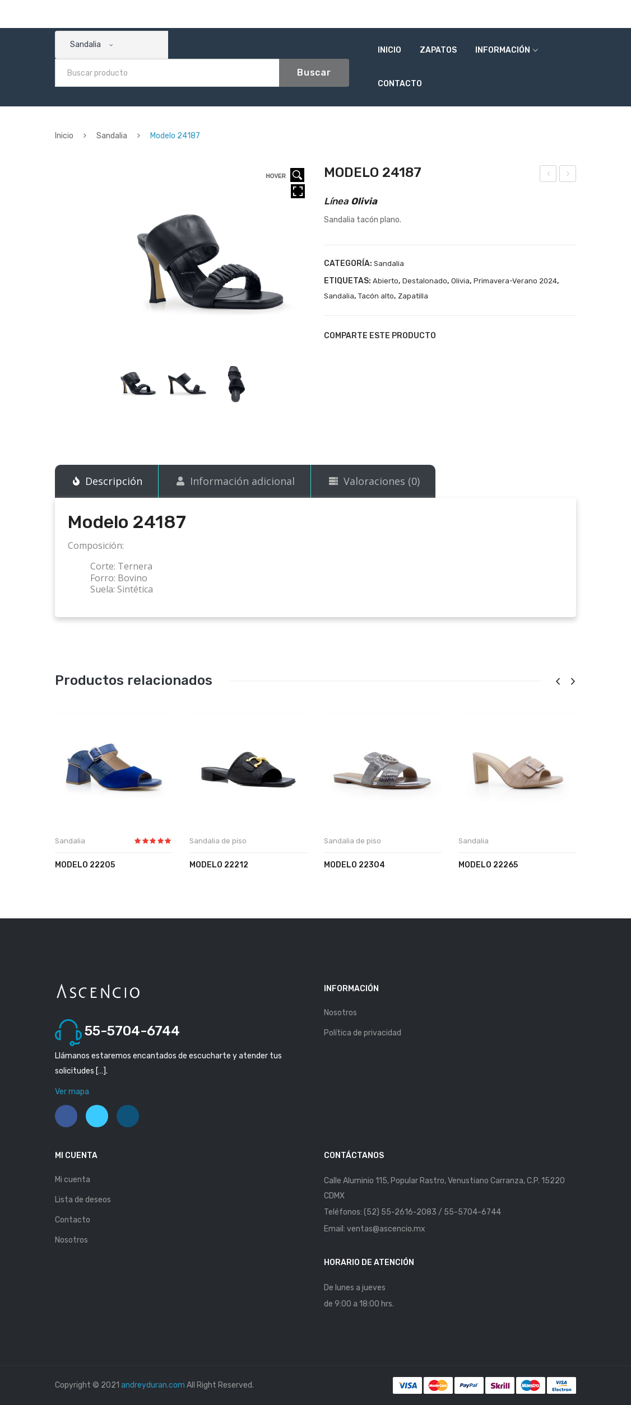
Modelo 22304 (354, 865)
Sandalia (111, 136)
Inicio (389, 50)
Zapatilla (413, 296)
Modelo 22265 (488, 865)
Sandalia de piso (218, 841)
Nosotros (340, 1012)
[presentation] (557, 682)
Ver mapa (72, 1091)
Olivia (460, 281)
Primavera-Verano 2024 (515, 281)
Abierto (385, 281)
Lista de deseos (83, 1200)
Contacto (400, 83)
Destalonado (424, 281)
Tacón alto (376, 296)
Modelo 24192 (568, 175)
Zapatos (438, 50)
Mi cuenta (72, 1179)
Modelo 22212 (218, 865)
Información (502, 50)
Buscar (314, 72)
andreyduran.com (153, 1385)
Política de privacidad (362, 1033)
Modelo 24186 (548, 175)
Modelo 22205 (85, 865)
